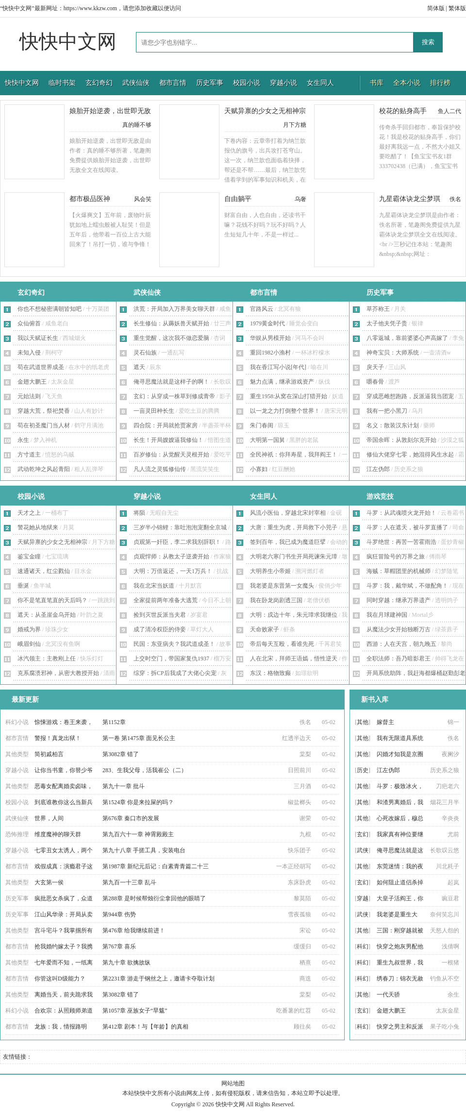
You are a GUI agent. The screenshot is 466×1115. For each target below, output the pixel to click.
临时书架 (62, 82)
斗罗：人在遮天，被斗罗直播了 (407, 527)
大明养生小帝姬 (270, 571)
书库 (376, 82)
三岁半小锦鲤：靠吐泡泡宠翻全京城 (180, 527)
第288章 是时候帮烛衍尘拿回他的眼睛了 (154, 898)
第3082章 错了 (120, 754)
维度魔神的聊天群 (57, 834)
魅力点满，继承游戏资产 (282, 381)
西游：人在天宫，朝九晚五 (401, 644)
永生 (23, 440)
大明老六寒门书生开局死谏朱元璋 (293, 556)
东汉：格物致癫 (270, 673)
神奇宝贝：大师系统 (392, 352)
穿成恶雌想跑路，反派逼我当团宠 (410, 396)
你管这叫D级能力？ (59, 978)
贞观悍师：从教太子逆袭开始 (171, 556)
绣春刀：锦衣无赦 (400, 978)
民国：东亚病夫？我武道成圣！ (174, 644)
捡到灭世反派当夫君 (159, 614)
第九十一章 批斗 (123, 786)
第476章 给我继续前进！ (133, 930)
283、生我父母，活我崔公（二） (144, 770)
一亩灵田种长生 (153, 410)
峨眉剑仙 (29, 644)
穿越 (362, 898)
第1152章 (114, 722)
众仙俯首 (29, 323)
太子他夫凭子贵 (386, 323)
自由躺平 (237, 199)
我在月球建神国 (386, 614)
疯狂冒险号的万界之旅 (395, 556)
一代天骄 (388, 994)
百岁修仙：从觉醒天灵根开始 (171, 454)
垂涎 (23, 585)
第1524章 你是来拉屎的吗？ (138, 802)
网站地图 (233, 1083)
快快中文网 (67, 41)
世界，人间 (49, 818)
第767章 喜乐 (119, 946)
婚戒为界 (29, 629)
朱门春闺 (261, 425)
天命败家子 (264, 629)
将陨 (139, 512)
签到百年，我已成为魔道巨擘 (288, 542)
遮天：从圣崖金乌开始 (46, 614)
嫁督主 (385, 722)
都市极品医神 (89, 199)
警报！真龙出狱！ (57, 738)
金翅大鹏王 (32, 381)
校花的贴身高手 (403, 111)
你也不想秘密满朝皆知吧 (49, 308)
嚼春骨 (375, 381)
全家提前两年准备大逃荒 (165, 600)
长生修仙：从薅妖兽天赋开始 (171, 323)
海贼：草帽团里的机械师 (398, 571)
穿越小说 (283, 82)
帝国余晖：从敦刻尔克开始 (401, 440)
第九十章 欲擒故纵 (126, 962)
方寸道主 (29, 454)
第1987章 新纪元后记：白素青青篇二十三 (155, 866)
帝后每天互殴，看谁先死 (282, 644)
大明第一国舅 (267, 440)
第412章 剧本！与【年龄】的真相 (145, 1026)
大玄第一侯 (49, 882)
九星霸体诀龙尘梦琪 (409, 199)
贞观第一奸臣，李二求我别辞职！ (177, 542)
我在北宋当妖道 (153, 585)
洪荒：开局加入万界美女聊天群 (174, 308)
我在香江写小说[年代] (278, 367)
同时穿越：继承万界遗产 (398, 600)
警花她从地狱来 (37, 527)
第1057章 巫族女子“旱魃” (134, 1010)
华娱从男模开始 (270, 338)
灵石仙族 (145, 352)
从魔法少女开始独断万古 (398, 629)
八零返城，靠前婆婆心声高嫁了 (407, 338)
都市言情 (172, 82)
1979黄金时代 (267, 323)
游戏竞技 (380, 496)
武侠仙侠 (136, 82)
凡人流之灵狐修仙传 (159, 469)
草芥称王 (378, 308)
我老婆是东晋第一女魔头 (282, 585)
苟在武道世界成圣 (40, 367)
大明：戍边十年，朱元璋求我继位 (293, 614)
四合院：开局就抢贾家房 (165, 425)
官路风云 (261, 308)
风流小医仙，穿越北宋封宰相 (288, 512)
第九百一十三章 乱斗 (129, 882)
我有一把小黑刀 (386, 410)
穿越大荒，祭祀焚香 (43, 410)
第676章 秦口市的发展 (130, 818)
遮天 (139, 367)
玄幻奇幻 (99, 82)
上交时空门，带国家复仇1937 (171, 658)
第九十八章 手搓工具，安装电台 (143, 850)
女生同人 (320, 82)
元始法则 (29, 396)
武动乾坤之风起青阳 (43, 469)
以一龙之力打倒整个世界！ (285, 410)
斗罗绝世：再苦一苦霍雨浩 (401, 542)
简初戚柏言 (49, 754)
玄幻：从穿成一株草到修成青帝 (174, 396)
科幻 (362, 946)
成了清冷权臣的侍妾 (159, 629)
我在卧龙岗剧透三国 (276, 600)
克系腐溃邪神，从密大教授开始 (58, 673)
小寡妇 (258, 469)
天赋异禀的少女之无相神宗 (265, 111)
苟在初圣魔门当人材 (43, 425)
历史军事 (209, 82)
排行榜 (440, 82)
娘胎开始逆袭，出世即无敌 (110, 111)
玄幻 (362, 834)
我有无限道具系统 (400, 738)
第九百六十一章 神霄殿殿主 (138, 834)
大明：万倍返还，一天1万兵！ (172, 571)
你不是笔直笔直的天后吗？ (52, 600)
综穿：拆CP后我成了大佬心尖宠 (174, 673)
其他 (362, 722)
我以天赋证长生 (37, 338)
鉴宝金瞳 (29, 556)
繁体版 (457, 8)
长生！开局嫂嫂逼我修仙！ (168, 440)
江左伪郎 (378, 469)
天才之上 (29, 512)
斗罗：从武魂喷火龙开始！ (401, 512)
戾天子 (375, 367)
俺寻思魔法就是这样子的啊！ (171, 381)
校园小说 (246, 82)
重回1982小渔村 (270, 352)
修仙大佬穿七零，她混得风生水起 (410, 454)
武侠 (362, 850)
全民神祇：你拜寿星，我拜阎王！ (293, 454)
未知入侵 (29, 352)
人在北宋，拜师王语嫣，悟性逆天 (293, 658)
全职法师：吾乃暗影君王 (398, 658)
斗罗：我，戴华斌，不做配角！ (407, 585)
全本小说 (406, 82)
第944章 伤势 (119, 914)
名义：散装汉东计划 (392, 425)
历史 (362, 770)
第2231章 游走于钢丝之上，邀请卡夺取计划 (158, 978)
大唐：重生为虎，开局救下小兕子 (293, 527)
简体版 (436, 8)
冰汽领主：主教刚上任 (46, 658)
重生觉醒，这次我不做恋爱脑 (171, 338)
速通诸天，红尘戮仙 (43, 571)
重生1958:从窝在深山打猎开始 (288, 396)
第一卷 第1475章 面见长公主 (138, 738)
